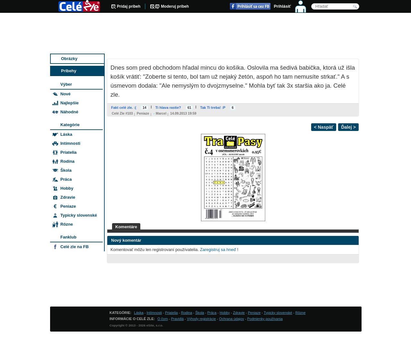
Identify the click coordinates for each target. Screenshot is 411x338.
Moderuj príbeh (175, 6)
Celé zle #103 (122, 113)
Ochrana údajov (231, 319)
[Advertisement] (206, 33)
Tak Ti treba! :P (212, 107)
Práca (66, 179)
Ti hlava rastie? (168, 107)
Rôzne (66, 224)
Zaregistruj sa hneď (218, 249)
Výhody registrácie (201, 319)
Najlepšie (69, 102)
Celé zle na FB (74, 246)
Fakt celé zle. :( (123, 107)
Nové (65, 93)
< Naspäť (324, 127)
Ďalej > (348, 127)
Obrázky (69, 58)
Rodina (67, 161)
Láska (66, 134)
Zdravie (67, 197)
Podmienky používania (265, 319)
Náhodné (69, 111)
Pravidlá (177, 319)
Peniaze (143, 113)
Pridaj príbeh (128, 6)
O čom (162, 319)
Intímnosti (70, 143)
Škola (66, 170)
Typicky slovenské (78, 215)
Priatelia (68, 152)
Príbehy (68, 70)
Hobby (66, 188)
